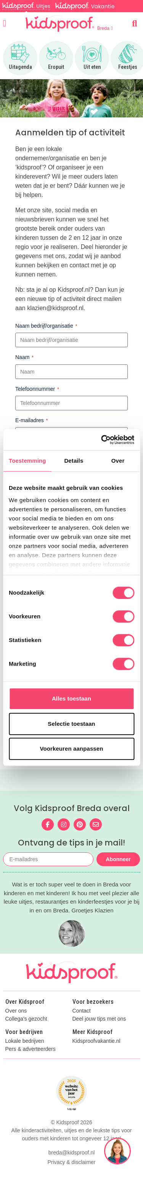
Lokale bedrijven (24, 1041)
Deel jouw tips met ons (99, 1019)
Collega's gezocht (26, 1019)
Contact (81, 1011)
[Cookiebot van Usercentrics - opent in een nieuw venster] (101, 440)
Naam (24, 357)
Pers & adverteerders (30, 1049)
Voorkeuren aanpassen (71, 748)
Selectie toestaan (71, 723)
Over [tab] (118, 460)
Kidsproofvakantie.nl (96, 1041)
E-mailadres (31, 420)
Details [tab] (73, 460)
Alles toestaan (71, 698)
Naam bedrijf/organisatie (46, 326)
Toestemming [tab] (27, 460)
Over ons (16, 1011)
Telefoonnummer (37, 389)
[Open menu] (4, 23)
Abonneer (118, 859)
